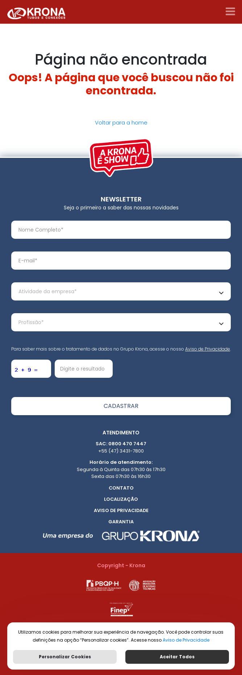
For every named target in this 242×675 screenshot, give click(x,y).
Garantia (121, 522)
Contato (121, 488)
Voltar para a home (121, 122)
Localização (121, 499)
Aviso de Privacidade (207, 349)
